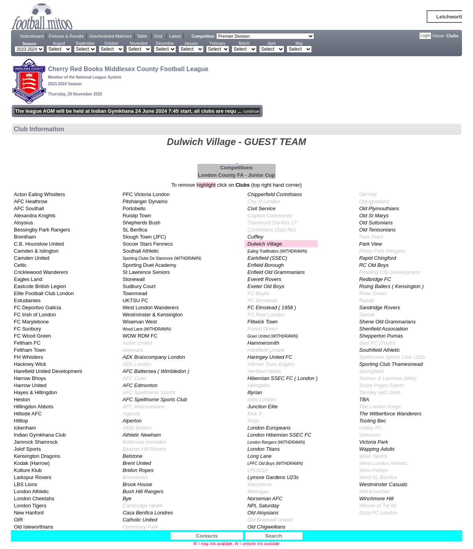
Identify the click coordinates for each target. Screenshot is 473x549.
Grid (158, 36)
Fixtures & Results (66, 36)
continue (251, 111)
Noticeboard (32, 36)
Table (142, 36)
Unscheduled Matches (110, 36)
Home (438, 35)
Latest (175, 36)
